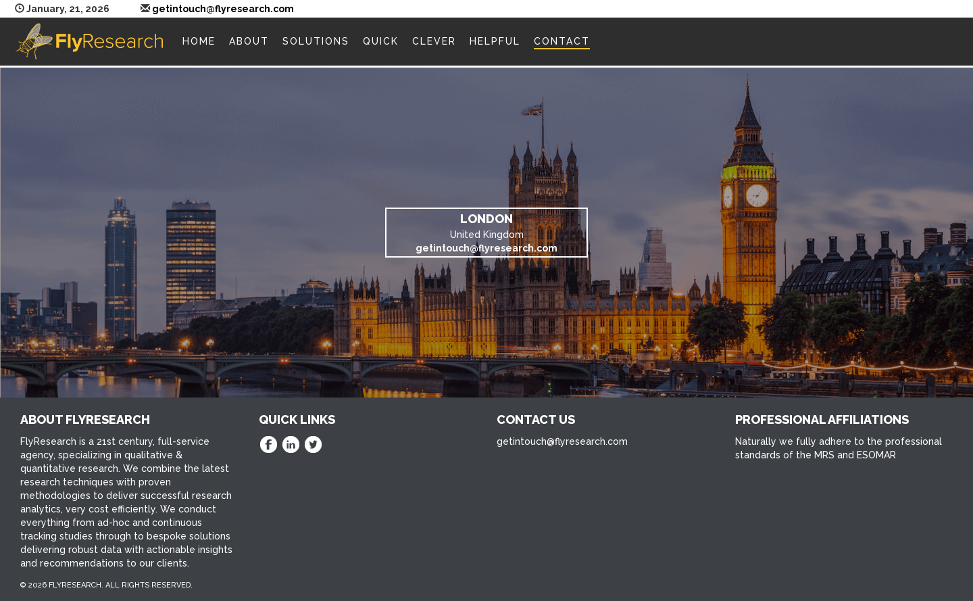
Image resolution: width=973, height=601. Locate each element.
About (249, 41)
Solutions (315, 41)
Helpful (495, 41)
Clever (434, 41)
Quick (381, 41)
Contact (562, 41)
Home (199, 41)
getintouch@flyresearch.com (223, 8)
